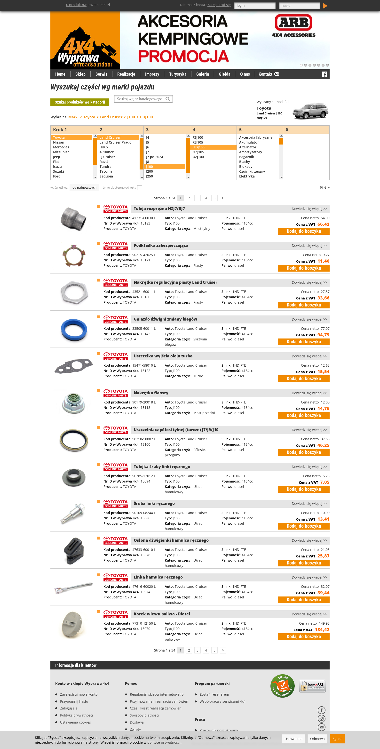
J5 (147, 135)
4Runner (107, 144)
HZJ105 (198, 144)
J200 (149, 164)
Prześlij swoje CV (213, 714)
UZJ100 (198, 149)
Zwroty (135, 714)
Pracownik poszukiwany (219, 707)
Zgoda (337, 738)
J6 (147, 139)
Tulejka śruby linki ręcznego (162, 459)
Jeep (56, 149)
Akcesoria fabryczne (255, 130)
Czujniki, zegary (252, 164)
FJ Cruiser (107, 149)
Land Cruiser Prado (116, 135)
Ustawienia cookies (75, 707)
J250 (149, 169)
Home (60, 74)
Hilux (104, 139)
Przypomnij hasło (74, 686)
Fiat (56, 154)
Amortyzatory (250, 144)
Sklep (80, 74)
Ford (57, 169)
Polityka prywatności (76, 700)
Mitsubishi (62, 144)
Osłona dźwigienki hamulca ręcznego (171, 533)
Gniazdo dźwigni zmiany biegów (165, 311)
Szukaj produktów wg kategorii (80, 98)
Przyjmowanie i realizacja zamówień (159, 686)
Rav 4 (104, 154)
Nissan (58, 135)
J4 (147, 130)
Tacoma (106, 164)
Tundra (105, 159)
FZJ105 (198, 135)
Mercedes (61, 139)
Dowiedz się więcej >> (309, 201)
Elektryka (247, 169)
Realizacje (126, 74)
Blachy (244, 154)
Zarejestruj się (219, 4)
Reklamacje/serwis (145, 721)
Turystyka (177, 74)
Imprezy (152, 74)
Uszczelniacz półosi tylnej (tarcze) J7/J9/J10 (176, 422)
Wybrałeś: (58, 109)
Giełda (224, 74)
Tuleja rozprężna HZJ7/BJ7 (159, 201)
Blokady (246, 159)
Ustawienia (293, 738)
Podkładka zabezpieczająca (161, 238)
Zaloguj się (69, 693)
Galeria (202, 74)
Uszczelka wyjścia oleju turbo (163, 348)
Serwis (101, 74)
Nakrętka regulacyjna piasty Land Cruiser (175, 275)
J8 (147, 154)
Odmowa (317, 738)
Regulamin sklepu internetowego (156, 679)
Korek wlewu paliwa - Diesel (162, 606)
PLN (325, 180)
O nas (245, 74)
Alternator (247, 139)
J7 (147, 144)
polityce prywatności (164, 742)
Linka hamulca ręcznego (158, 569)
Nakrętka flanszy (151, 385)
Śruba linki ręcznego (154, 496)
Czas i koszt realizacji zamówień (156, 693)
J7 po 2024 (154, 149)
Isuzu (57, 159)
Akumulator (249, 135)
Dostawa (137, 707)
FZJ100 (198, 130)
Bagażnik (246, 149)
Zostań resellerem (214, 679)
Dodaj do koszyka (304, 224)
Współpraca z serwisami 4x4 (222, 686)
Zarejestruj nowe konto (78, 679)
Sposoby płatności (144, 700)
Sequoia (106, 169)
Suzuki (58, 164)
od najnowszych (84, 180)
